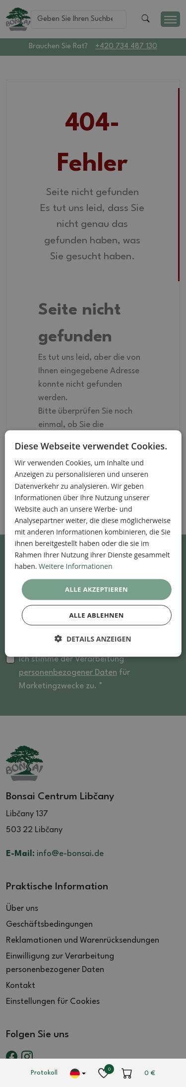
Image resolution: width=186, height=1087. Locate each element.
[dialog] (92, 544)
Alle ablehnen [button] (96, 614)
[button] (93, 638)
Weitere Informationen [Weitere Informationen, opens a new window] (75, 566)
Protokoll (44, 1073)
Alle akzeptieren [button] (96, 589)
